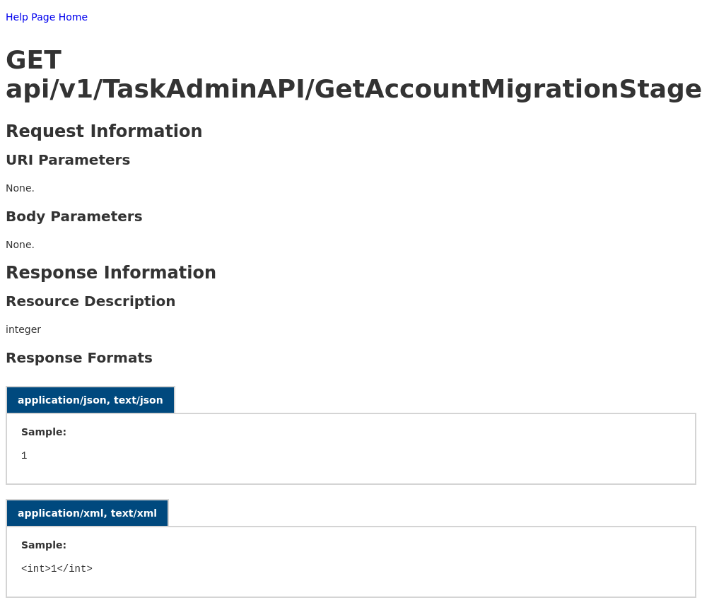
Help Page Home (47, 17)
